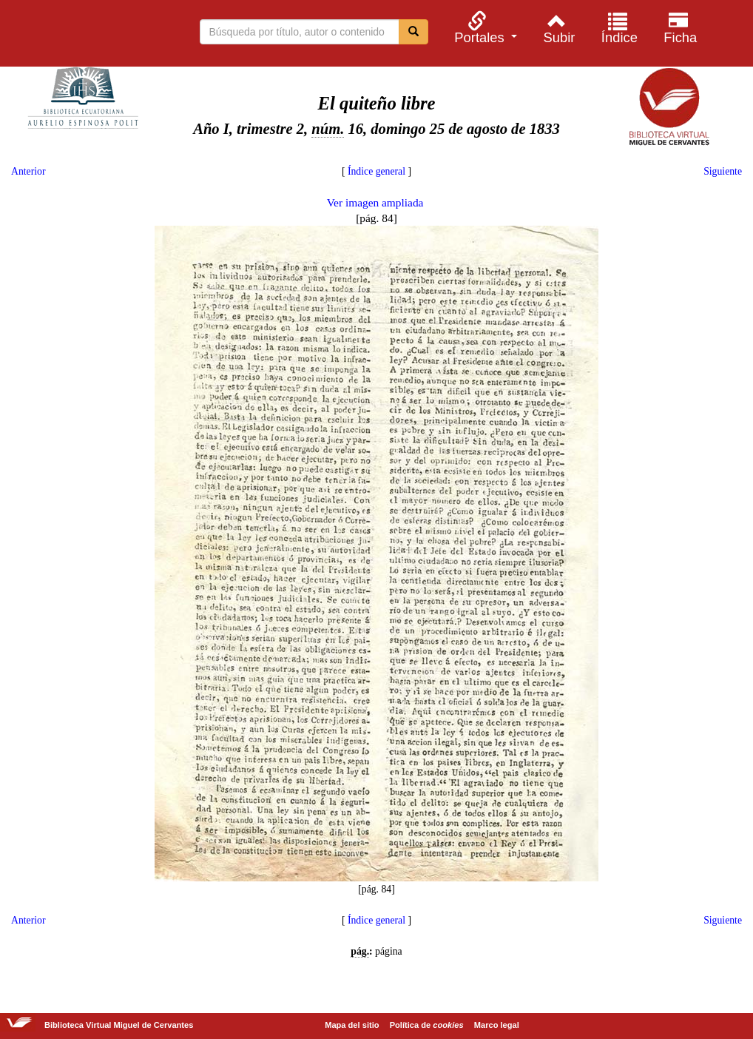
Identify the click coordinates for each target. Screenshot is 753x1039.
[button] (483, 28)
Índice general (376, 171)
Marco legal (496, 1024)
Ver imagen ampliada (375, 202)
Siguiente (722, 171)
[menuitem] (483, 28)
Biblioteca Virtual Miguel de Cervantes (89, 35)
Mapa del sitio (352, 1024)
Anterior (28, 171)
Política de (427, 1024)
